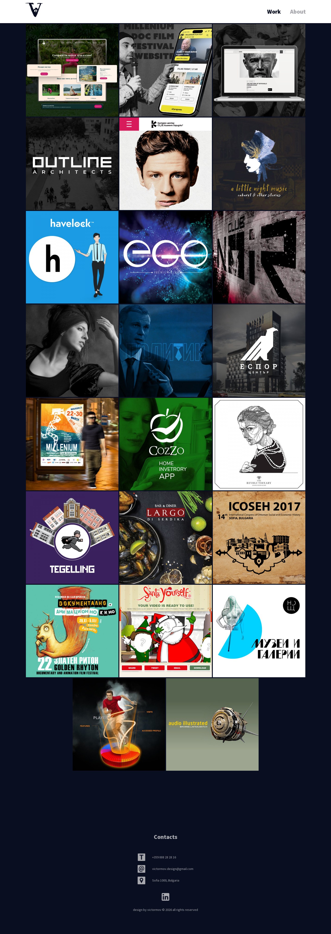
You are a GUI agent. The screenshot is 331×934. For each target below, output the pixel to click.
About (298, 11)
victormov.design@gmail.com (172, 869)
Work (274, 11)
